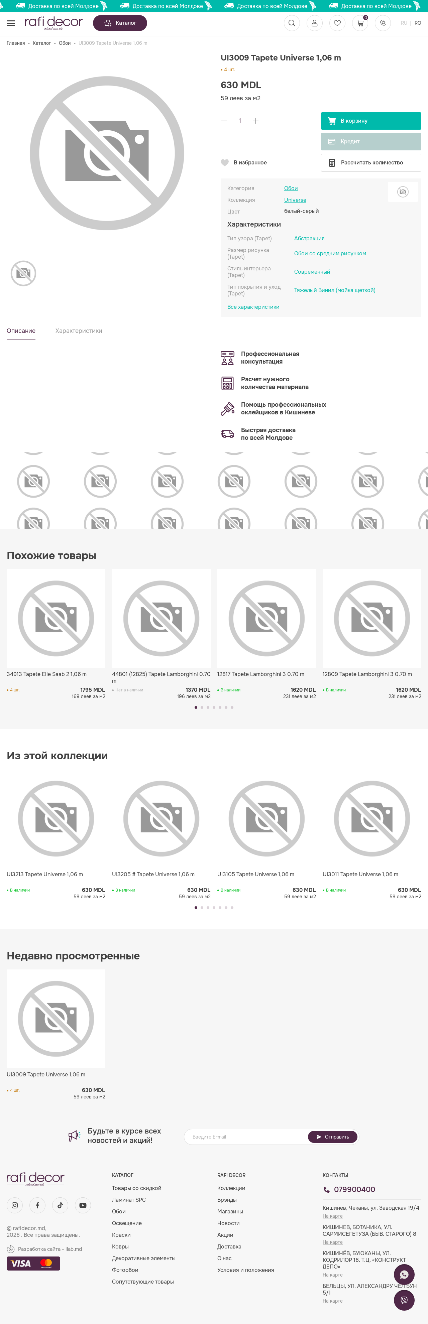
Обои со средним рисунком (330, 253)
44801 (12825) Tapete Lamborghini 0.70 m (161, 677)
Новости (228, 1223)
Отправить (332, 1137)
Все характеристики (253, 307)
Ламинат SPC (129, 1199)
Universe (295, 200)
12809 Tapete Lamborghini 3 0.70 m (367, 674)
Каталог (120, 23)
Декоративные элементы (144, 1258)
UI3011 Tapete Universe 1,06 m (360, 874)
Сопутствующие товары (143, 1281)
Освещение (127, 1223)
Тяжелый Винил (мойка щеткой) (335, 290)
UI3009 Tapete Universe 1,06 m (46, 1074)
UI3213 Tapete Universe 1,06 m (45, 874)
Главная (16, 43)
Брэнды (227, 1199)
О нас (224, 1258)
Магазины (230, 1211)
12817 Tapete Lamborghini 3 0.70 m (260, 674)
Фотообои (125, 1270)
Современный (312, 271)
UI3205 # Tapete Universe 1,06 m (153, 874)
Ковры (120, 1246)
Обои (65, 43)
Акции (225, 1234)
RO (418, 23)
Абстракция (309, 238)
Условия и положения (245, 1270)
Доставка (229, 1246)
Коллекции (231, 1188)
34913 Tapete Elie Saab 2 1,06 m (47, 674)
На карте (333, 1216)
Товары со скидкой (137, 1188)
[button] (196, 707)
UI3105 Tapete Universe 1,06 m (255, 874)
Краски (121, 1234)
